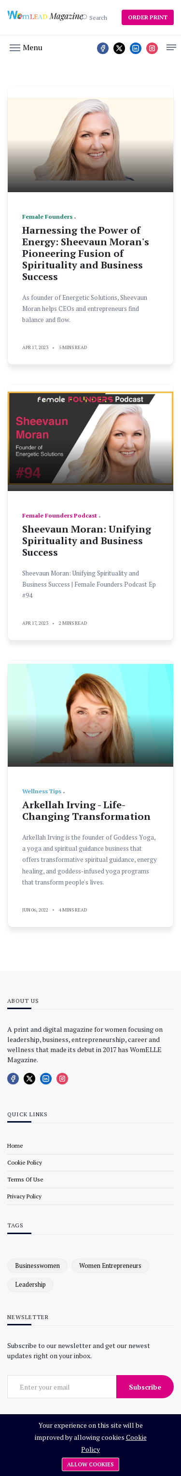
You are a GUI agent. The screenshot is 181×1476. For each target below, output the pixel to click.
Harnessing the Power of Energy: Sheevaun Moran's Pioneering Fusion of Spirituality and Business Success (85, 253)
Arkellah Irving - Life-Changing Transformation (86, 810)
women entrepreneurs (110, 1265)
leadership (30, 1284)
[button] (26, 47)
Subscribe (145, 1387)
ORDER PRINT (147, 17)
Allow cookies (90, 1464)
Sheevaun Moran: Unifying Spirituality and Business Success (86, 540)
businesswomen (37, 1265)
